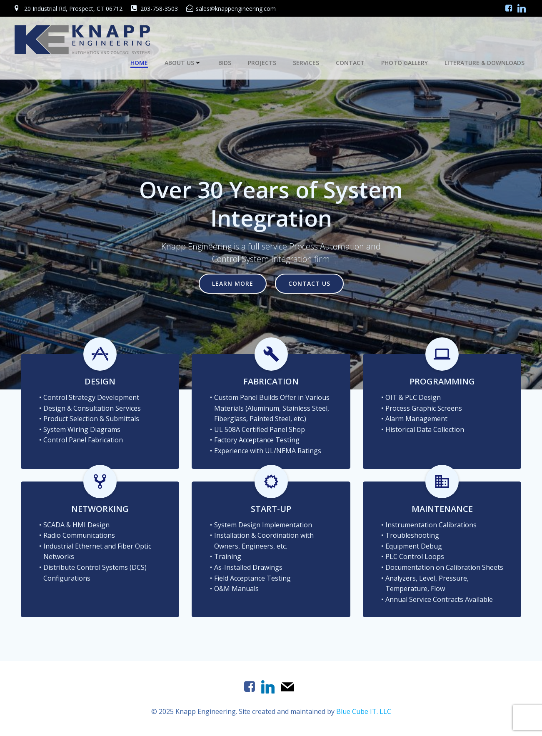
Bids (224, 63)
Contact (350, 63)
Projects (262, 63)
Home (139, 63)
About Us (183, 63)
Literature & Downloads (485, 63)
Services (306, 63)
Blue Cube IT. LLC (363, 711)
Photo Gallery (404, 63)
